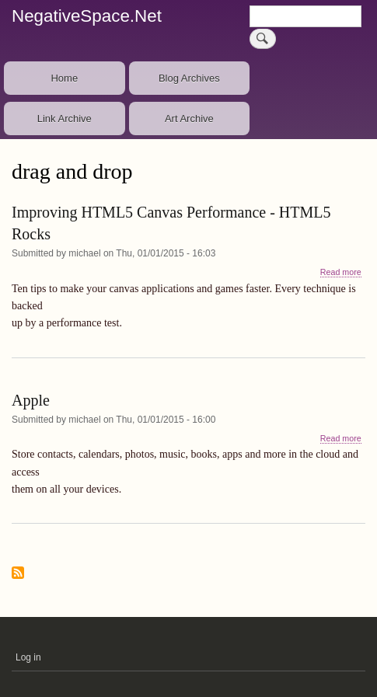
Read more (340, 272)
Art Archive (189, 118)
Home (64, 78)
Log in (28, 657)
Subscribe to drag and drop (18, 573)
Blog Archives (189, 78)
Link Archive (64, 118)
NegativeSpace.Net (87, 16)
